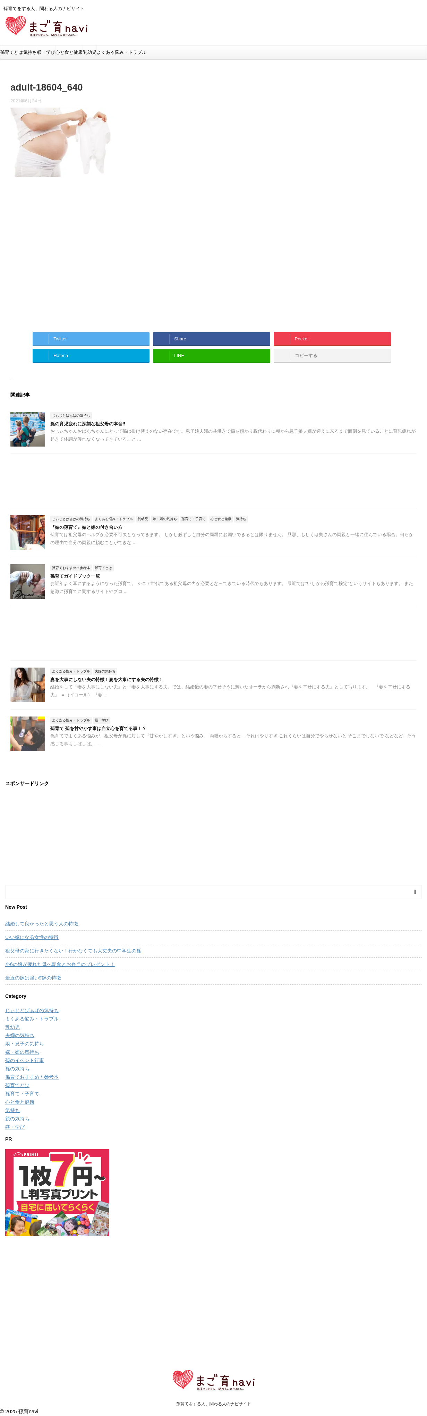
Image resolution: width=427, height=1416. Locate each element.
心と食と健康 (69, 52)
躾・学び (46, 52)
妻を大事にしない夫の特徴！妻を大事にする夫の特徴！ (106, 679)
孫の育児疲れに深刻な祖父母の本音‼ (87, 423)
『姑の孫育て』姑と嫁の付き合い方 (86, 527)
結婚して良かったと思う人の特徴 (41, 923)
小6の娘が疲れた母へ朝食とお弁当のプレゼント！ (60, 964)
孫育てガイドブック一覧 (75, 576)
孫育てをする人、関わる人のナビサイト (213, 1403)
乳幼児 (89, 52)
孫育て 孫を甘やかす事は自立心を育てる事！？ (98, 728)
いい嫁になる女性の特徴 (32, 937)
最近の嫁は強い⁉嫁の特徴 (33, 978)
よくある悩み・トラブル (121, 52)
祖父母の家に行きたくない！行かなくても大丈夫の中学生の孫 (73, 950)
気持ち (30, 52)
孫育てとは (11, 52)
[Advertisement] (68, 258)
